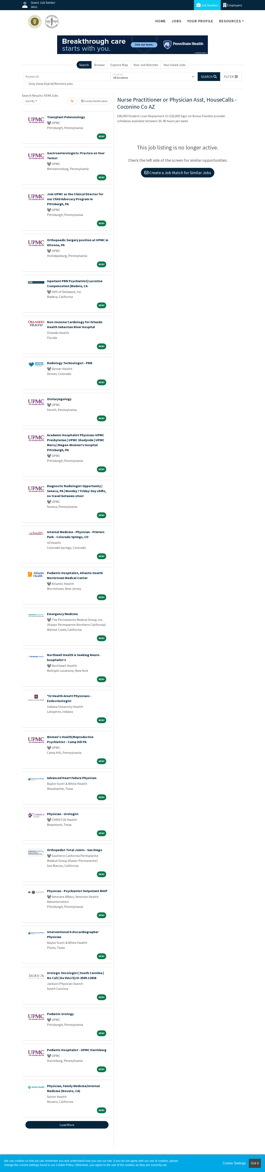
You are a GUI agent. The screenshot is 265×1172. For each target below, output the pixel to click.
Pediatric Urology (60, 1014)
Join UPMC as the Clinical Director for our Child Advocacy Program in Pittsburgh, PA (75, 199)
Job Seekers (207, 5)
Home (160, 21)
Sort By (30, 101)
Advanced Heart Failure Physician (71, 778)
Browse (99, 65)
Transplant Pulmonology (66, 117)
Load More (67, 1125)
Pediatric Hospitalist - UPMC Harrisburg (76, 1050)
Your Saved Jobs (175, 65)
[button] (230, 76)
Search (84, 65)
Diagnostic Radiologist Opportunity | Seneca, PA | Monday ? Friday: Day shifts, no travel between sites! (76, 491)
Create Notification (94, 101)
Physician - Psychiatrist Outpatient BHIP (77, 891)
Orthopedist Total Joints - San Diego (74, 850)
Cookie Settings (234, 1163)
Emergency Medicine (62, 614)
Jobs (176, 21)
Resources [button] (230, 21)
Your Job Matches (146, 65)
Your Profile (200, 21)
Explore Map (119, 65)
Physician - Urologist (62, 814)
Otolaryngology (59, 399)
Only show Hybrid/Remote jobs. (51, 84)
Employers (232, 5)
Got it (255, 1163)
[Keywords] (67, 76)
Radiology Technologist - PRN (69, 363)
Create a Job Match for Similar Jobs (177, 172)
